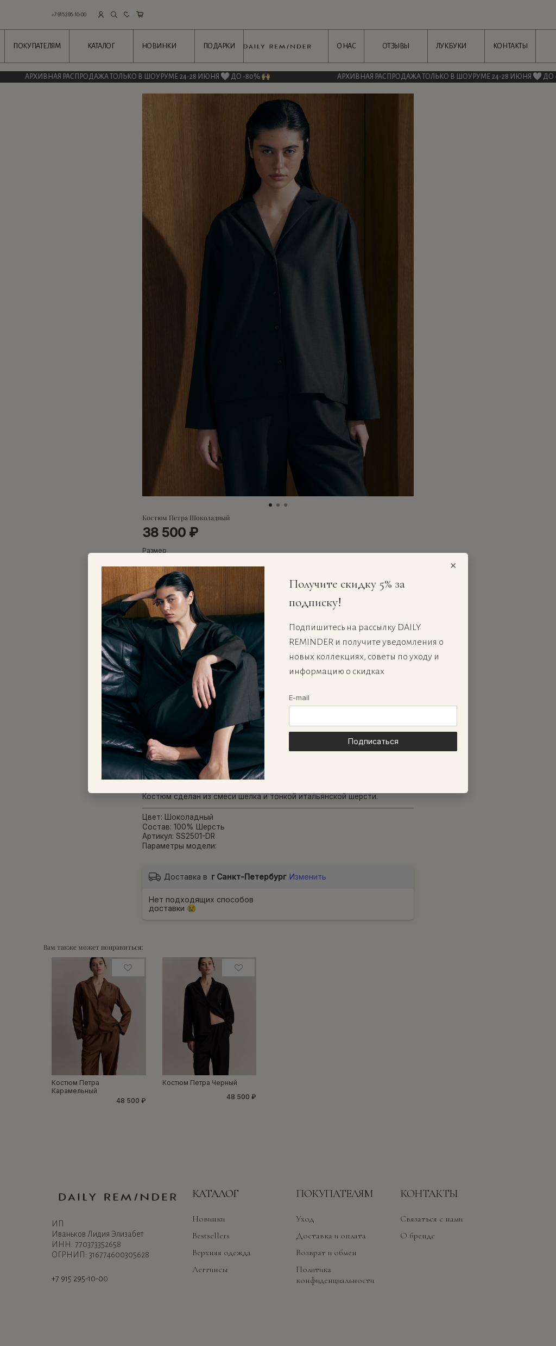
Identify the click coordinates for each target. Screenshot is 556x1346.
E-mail (299, 697)
